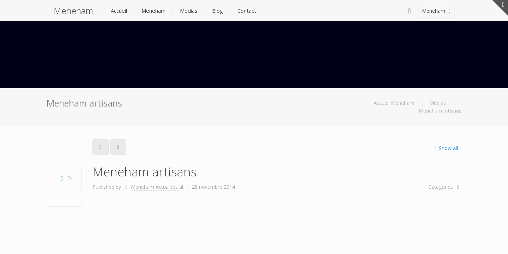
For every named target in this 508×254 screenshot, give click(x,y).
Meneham (73, 11)
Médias (437, 102)
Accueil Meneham (394, 102)
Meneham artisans (440, 110)
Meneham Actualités (154, 186)
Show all (445, 148)
